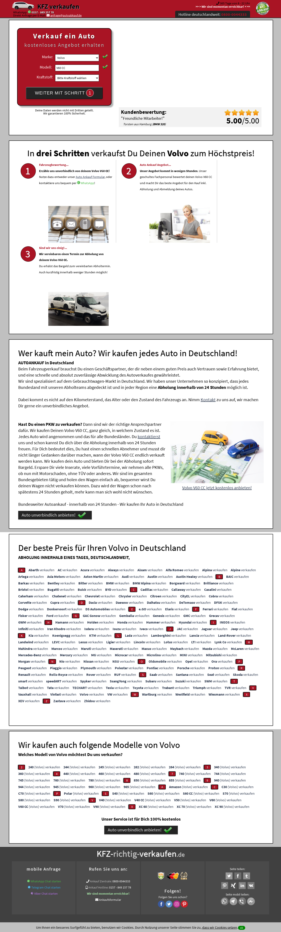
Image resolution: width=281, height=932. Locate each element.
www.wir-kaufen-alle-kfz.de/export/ (103, 849)
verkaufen (41, 485)
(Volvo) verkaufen (44, 682)
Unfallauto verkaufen (132, 843)
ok (241, 927)
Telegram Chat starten (46, 803)
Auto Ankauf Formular (61, 194)
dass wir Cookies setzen (219, 927)
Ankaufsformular (110, 815)
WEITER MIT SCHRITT (64, 93)
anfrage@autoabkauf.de (66, 15)
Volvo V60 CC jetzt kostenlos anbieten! (217, 403)
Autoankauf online (160, 843)
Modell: (46, 67)
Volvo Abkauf (252, 849)
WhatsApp (45, 207)
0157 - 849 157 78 (43, 12)
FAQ (172, 889)
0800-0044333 (121, 796)
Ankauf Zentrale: (101, 796)
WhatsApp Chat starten (46, 796)
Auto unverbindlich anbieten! (54, 430)
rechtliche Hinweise (137, 889)
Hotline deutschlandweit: (212, 14)
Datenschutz (114, 889)
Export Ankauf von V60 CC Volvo (220, 849)
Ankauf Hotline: (98, 803)
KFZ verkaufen (58, 6)
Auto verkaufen (184, 843)
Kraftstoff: (45, 77)
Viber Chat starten (46, 809)
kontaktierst (149, 351)
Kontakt (208, 314)
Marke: (47, 56)
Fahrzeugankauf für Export (60, 849)
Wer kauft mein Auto (102, 843)
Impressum (160, 889)
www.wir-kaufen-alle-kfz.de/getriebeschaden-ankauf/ (162, 849)
